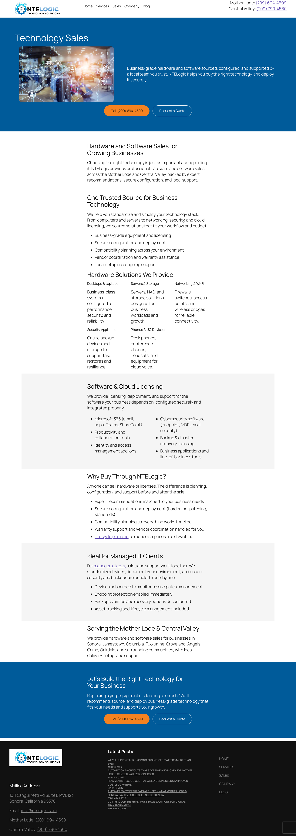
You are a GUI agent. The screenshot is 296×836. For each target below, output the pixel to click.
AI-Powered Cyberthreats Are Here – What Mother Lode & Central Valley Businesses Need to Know (147, 793)
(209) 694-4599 (271, 3)
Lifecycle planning (112, 536)
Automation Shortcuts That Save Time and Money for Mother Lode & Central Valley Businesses (150, 772)
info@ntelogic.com (38, 810)
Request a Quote (172, 110)
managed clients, (110, 566)
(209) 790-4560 (271, 9)
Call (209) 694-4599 (127, 110)
